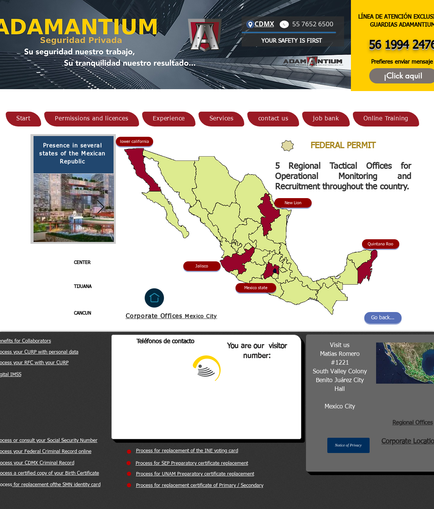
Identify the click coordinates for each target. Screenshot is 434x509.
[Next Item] (100, 207)
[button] (202, 266)
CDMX (264, 23)
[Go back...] (383, 317)
